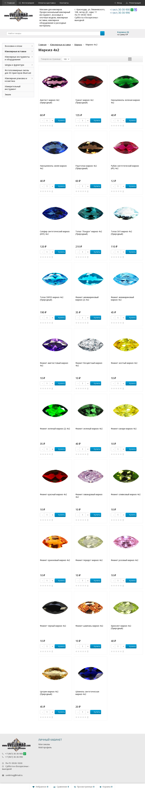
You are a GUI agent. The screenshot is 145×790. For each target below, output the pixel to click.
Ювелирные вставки (60, 44)
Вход (118, 3)
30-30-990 (120, 12)
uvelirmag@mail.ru (14, 775)
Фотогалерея (26, 3)
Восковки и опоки (13, 46)
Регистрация (133, 3)
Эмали (8, 94)
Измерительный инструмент (12, 87)
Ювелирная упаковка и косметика (16, 79)
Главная (9, 3)
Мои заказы (44, 744)
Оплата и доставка (47, 3)
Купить (60, 120)
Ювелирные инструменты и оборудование (17, 58)
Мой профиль (45, 747)
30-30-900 (120, 9)
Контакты (64, 3)
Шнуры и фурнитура (14, 65)
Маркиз (78, 44)
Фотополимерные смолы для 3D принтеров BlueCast (18, 71)
